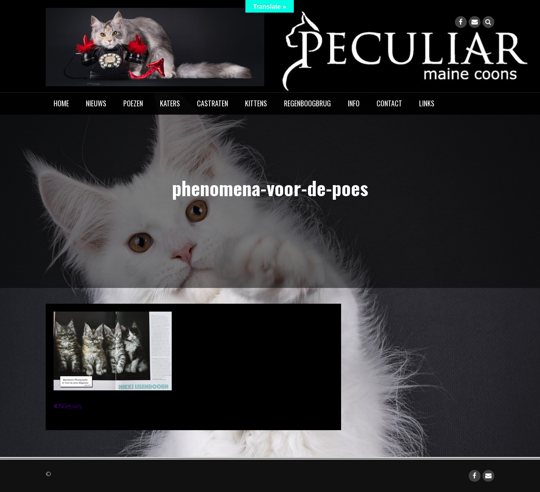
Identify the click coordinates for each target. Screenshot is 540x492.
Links (426, 103)
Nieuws (96, 103)
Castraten (212, 103)
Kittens (256, 103)
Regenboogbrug (307, 103)
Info (354, 103)
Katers (170, 103)
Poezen (133, 103)
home (61, 103)
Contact (389, 103)
